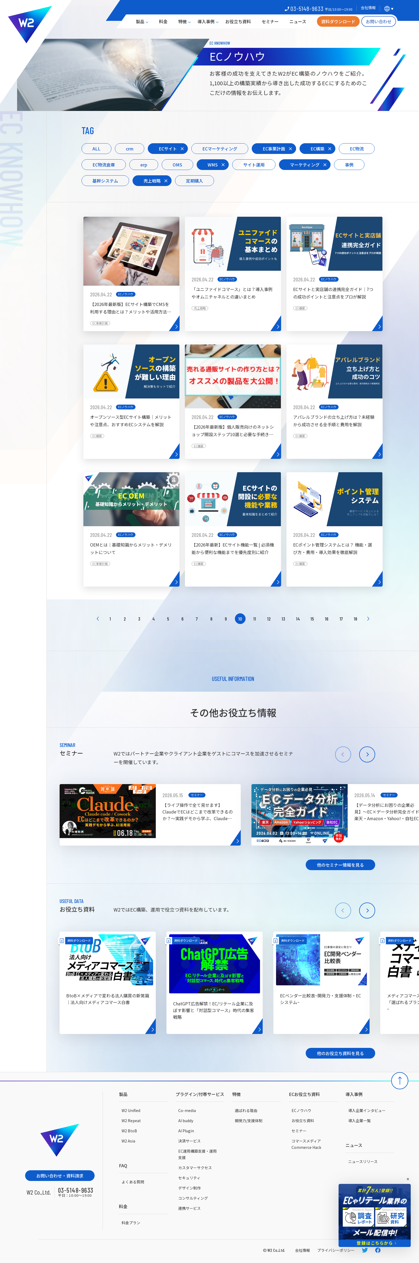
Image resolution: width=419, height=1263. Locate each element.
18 (355, 619)
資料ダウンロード (338, 21)
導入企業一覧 (359, 1120)
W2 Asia (128, 1141)
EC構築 (317, 148)
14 (298, 619)
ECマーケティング (219, 148)
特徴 (182, 21)
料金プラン (131, 1222)
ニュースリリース (363, 1161)
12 (269, 619)
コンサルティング (193, 1198)
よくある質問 (133, 1181)
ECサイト (168, 148)
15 (312, 619)
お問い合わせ (378, 21)
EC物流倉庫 (103, 164)
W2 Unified (131, 1110)
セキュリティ (189, 1177)
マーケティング (305, 164)
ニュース (297, 21)
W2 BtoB (129, 1130)
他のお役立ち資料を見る (340, 1053)
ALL (96, 148)
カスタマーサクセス (195, 1167)
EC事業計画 (274, 148)
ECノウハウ (301, 1110)
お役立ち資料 (238, 21)
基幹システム (105, 180)
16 (326, 619)
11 (254, 619)
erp (143, 164)
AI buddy (185, 1120)
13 (283, 619)
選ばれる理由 (246, 1110)
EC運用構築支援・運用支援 (197, 1154)
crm (129, 148)
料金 (163, 21)
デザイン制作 (189, 1188)
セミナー (270, 21)
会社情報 (302, 1250)
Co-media (187, 1110)
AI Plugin (186, 1130)
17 (341, 619)
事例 (349, 164)
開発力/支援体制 (248, 1120)
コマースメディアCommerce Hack (306, 1144)
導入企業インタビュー (367, 1110)
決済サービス (189, 1141)
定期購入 (194, 180)
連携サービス (189, 1208)
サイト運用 (254, 164)
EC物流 (357, 148)
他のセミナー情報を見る (340, 865)
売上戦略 (152, 180)
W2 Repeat (131, 1120)
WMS (213, 164)
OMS (177, 164)
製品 (140, 21)
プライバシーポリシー (336, 1250)
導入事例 (206, 21)
